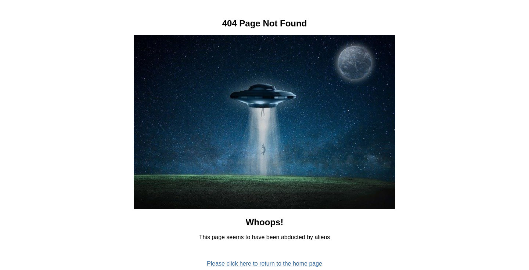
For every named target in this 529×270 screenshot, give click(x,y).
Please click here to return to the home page (264, 263)
